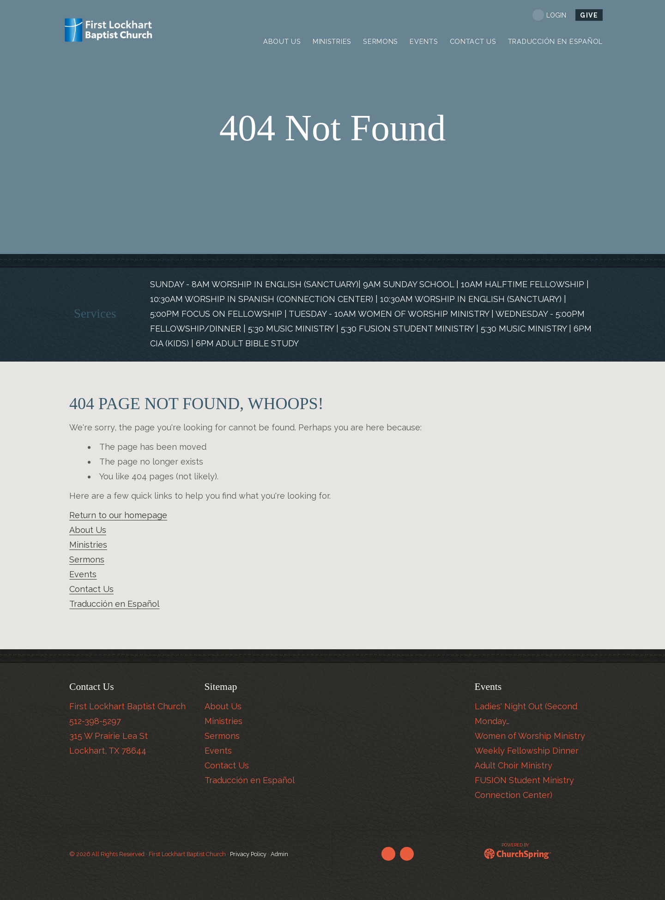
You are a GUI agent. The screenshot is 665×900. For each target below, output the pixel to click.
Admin (279, 854)
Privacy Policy (248, 854)
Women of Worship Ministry (530, 736)
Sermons (86, 559)
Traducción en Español (114, 604)
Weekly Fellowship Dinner (527, 750)
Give (589, 15)
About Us (87, 530)
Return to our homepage (118, 515)
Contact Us (91, 589)
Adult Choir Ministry (513, 765)
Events (83, 574)
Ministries (88, 545)
